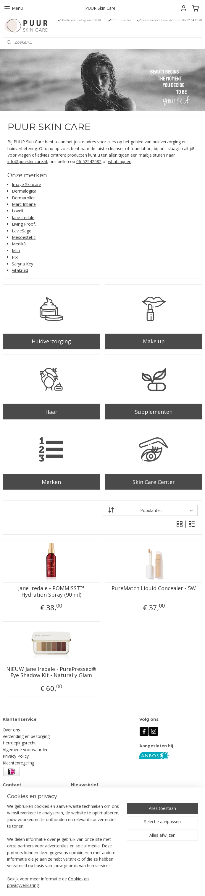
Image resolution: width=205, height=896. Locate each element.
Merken (51, 481)
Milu (16, 250)
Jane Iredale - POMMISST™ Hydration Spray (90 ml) (51, 591)
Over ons (11, 730)
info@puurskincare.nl (27, 161)
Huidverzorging (51, 341)
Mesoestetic (23, 237)
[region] (63, 849)
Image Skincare (26, 184)
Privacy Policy (16, 756)
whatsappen (119, 161)
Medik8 (19, 244)
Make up (154, 341)
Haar (51, 411)
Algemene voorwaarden (26, 749)
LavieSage (21, 230)
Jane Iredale (23, 217)
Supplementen (153, 411)
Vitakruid (20, 270)
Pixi (15, 257)
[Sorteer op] (150, 510)
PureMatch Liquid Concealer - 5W (154, 588)
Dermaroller (23, 197)
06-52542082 (88, 161)
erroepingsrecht (21, 743)
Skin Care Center (154, 481)
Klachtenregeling (18, 763)
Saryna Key (22, 263)
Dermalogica (24, 191)
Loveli (17, 211)
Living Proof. (24, 224)
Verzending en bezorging (26, 736)
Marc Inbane (24, 204)
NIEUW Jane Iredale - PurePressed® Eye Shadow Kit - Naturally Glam (51, 672)
